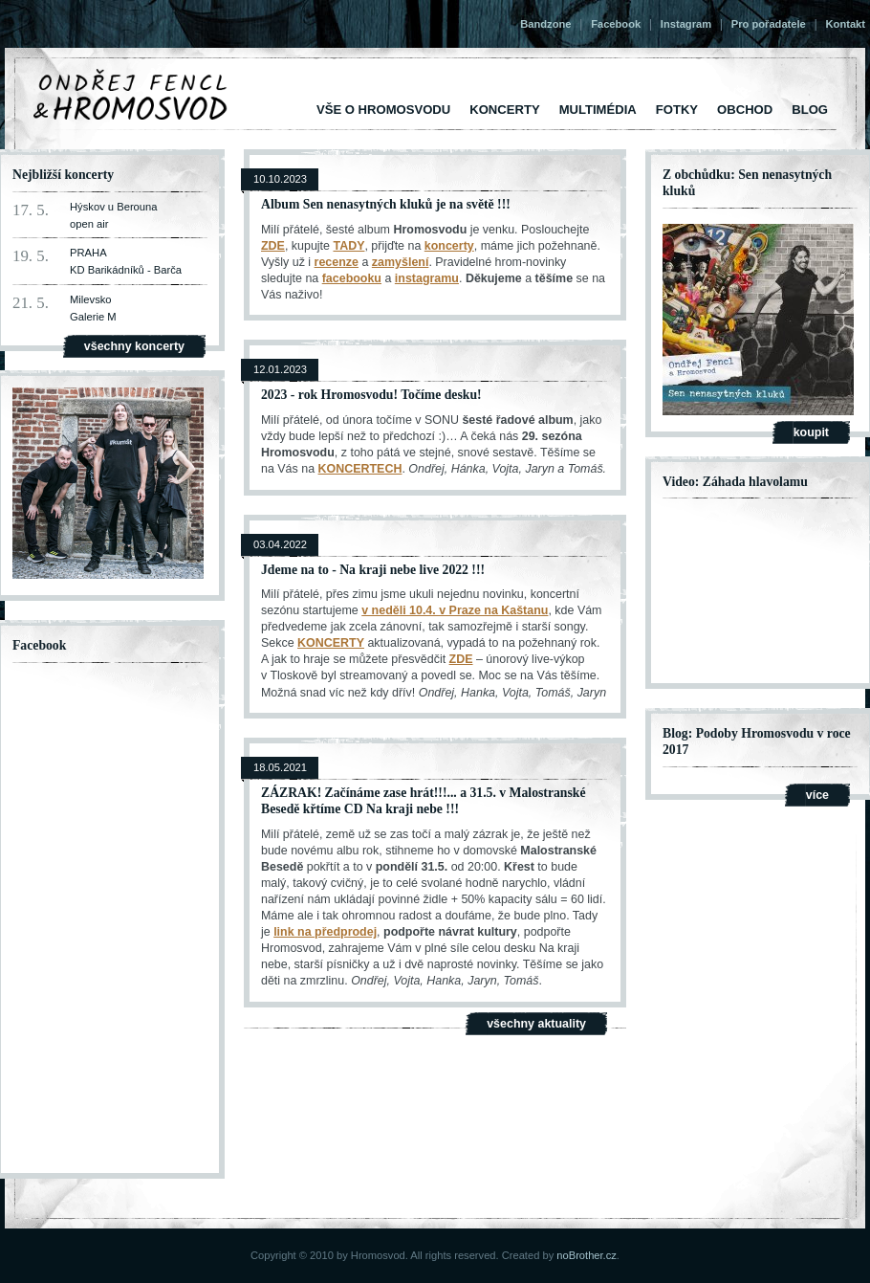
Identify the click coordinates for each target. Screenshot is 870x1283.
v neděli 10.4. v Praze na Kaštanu (454, 610)
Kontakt (845, 24)
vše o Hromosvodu (383, 109)
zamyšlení (400, 262)
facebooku (351, 278)
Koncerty (504, 109)
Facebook (616, 24)
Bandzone (545, 24)
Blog (810, 109)
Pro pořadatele (768, 24)
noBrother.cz (586, 1255)
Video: (681, 482)
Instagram (686, 24)
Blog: (677, 733)
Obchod (744, 109)
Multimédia (598, 109)
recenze (337, 262)
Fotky (677, 109)
